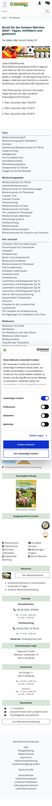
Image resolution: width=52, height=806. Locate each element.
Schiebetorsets (9, 254)
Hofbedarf (7, 250)
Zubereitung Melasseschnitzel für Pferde (23, 147)
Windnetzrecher (10, 225)
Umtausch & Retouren (26, 781)
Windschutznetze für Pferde (16, 182)
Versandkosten (26, 775)
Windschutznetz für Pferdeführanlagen (22, 189)
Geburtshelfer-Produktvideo (16, 297)
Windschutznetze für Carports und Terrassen (25, 232)
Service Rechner (38, 556)
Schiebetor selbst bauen (14, 270)
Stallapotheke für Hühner (15, 167)
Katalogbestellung (26, 475)
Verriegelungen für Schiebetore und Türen (24, 314)
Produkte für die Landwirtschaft (18, 304)
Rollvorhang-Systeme (13, 219)
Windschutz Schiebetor (14, 260)
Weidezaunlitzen (10, 339)
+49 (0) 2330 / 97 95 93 (26, 628)
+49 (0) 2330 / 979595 (25, 609)
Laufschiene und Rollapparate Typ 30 (21, 284)
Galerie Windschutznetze (15, 185)
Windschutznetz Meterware (16, 215)
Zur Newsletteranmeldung (26, 721)
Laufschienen (9, 307)
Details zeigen (36, 435)
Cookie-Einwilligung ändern (26, 764)
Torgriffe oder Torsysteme (15, 342)
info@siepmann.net (31, 639)
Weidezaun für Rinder (13, 325)
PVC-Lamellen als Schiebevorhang (19, 311)
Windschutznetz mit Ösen (15, 205)
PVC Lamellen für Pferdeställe (17, 212)
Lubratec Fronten (11, 199)
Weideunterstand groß (13, 137)
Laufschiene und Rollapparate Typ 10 (21, 280)
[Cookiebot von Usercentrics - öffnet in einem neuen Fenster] (37, 350)
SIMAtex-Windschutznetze (15, 229)
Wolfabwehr (8, 329)
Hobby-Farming (10, 150)
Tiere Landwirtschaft (12, 157)
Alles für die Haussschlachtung (18, 294)
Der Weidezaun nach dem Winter (19, 332)
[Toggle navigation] (5, 4)
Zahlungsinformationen (26, 785)
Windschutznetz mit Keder (15, 209)
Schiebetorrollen (10, 274)
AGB (26, 747)
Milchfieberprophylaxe (13, 164)
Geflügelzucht (9, 154)
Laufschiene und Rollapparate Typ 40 (21, 287)
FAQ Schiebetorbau (12, 267)
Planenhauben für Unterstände (18, 247)
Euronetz (6, 144)
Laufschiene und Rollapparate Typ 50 (21, 290)
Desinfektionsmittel (12, 160)
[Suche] (23, 11)
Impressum (26, 757)
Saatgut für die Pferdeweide (16, 170)
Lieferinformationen (26, 778)
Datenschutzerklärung (26, 760)
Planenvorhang (10, 202)
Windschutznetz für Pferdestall (18, 192)
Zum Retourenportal (32, 575)
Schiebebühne (9, 277)
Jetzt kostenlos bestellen (26, 509)
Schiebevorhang (10, 222)
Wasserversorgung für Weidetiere (19, 140)
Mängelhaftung (26, 750)
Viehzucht (7, 301)
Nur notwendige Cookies (26, 453)
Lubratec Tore (9, 195)
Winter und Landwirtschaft (16, 257)
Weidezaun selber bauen (15, 335)
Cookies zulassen (26, 444)
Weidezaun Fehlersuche (14, 345)
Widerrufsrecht (26, 754)
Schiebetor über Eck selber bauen (19, 243)
